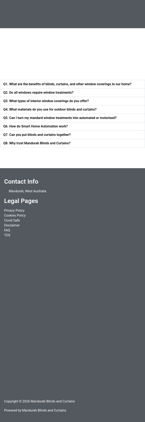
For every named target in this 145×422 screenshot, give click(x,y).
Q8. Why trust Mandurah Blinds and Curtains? (37, 143)
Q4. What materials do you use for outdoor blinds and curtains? (50, 109)
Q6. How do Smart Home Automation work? (35, 126)
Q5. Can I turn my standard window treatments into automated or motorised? (60, 118)
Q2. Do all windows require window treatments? (38, 92)
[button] (108, 14)
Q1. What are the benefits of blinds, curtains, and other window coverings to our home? (67, 84)
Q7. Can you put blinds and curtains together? (37, 135)
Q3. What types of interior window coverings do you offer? (46, 101)
